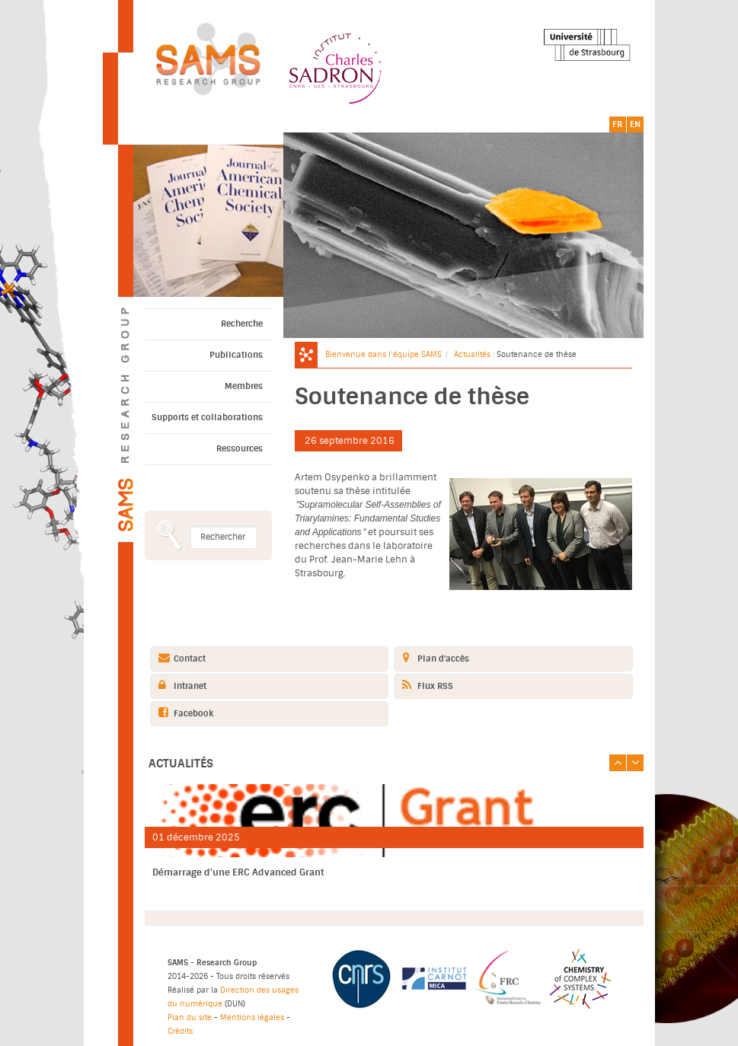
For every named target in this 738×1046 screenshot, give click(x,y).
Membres (244, 386)
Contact (178, 658)
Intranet (178, 685)
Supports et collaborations (207, 417)
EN (635, 124)
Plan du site (190, 1017)
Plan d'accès (432, 658)
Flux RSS (424, 685)
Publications (236, 355)
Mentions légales (252, 1017)
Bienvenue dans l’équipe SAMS (383, 354)
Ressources (239, 448)
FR (617, 124)
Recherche (242, 324)
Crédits (180, 1031)
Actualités (472, 354)
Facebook (182, 712)
